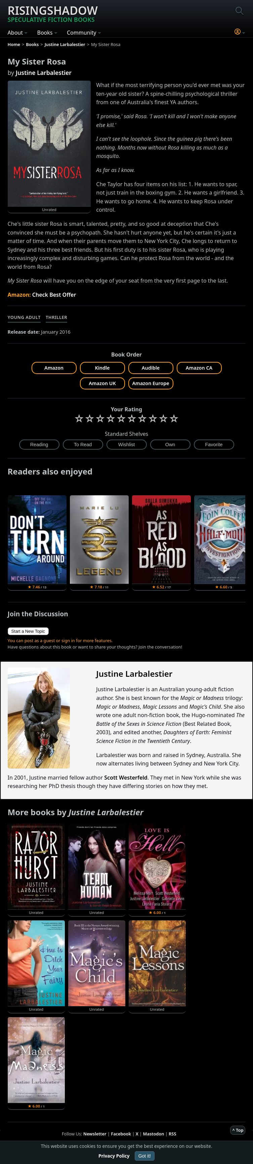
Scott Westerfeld (125, 777)
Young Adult (24, 317)
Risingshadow (53, 13)
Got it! (144, 1156)
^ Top (237, 1130)
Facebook (121, 1134)
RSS (172, 1134)
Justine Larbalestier (44, 73)
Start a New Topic (28, 631)
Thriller (56, 317)
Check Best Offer (54, 294)
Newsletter (95, 1134)
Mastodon (153, 1134)
